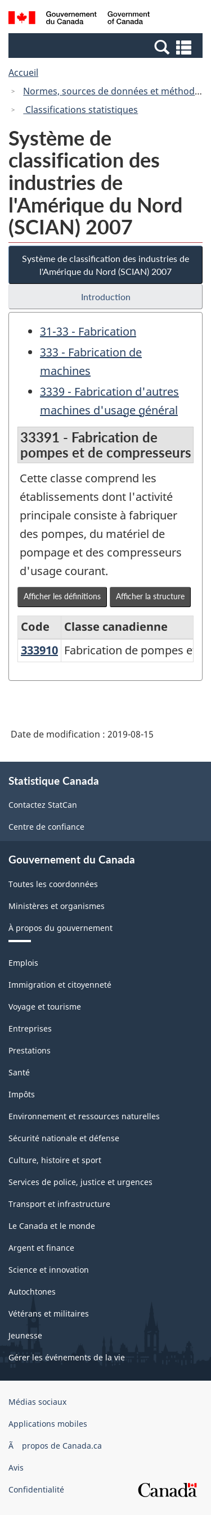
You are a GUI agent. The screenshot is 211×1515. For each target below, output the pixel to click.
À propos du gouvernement (60, 927)
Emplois (23, 962)
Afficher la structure (150, 596)
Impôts (21, 1094)
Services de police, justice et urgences (80, 1182)
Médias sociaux (37, 1401)
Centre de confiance (46, 826)
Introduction (106, 296)
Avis (16, 1467)
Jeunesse (25, 1335)
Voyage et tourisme (44, 1006)
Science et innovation (48, 1269)
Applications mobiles (47, 1423)
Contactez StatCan (42, 804)
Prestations (29, 1050)
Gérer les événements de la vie (66, 1357)
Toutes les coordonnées (53, 884)
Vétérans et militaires (48, 1313)
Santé (19, 1072)
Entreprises (30, 1028)
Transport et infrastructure (59, 1204)
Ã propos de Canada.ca (55, 1445)
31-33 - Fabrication (88, 331)
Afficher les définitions (62, 596)
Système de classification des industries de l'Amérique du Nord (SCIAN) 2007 (105, 265)
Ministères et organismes (56, 906)
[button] (107, 46)
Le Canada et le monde (51, 1225)
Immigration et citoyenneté (59, 984)
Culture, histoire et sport (54, 1160)
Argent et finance (41, 1247)
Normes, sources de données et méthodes (113, 91)
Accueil (23, 72)
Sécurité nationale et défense (63, 1138)
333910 (39, 650)
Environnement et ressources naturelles (84, 1116)
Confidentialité (36, 1489)
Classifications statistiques (80, 109)
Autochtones (32, 1291)
